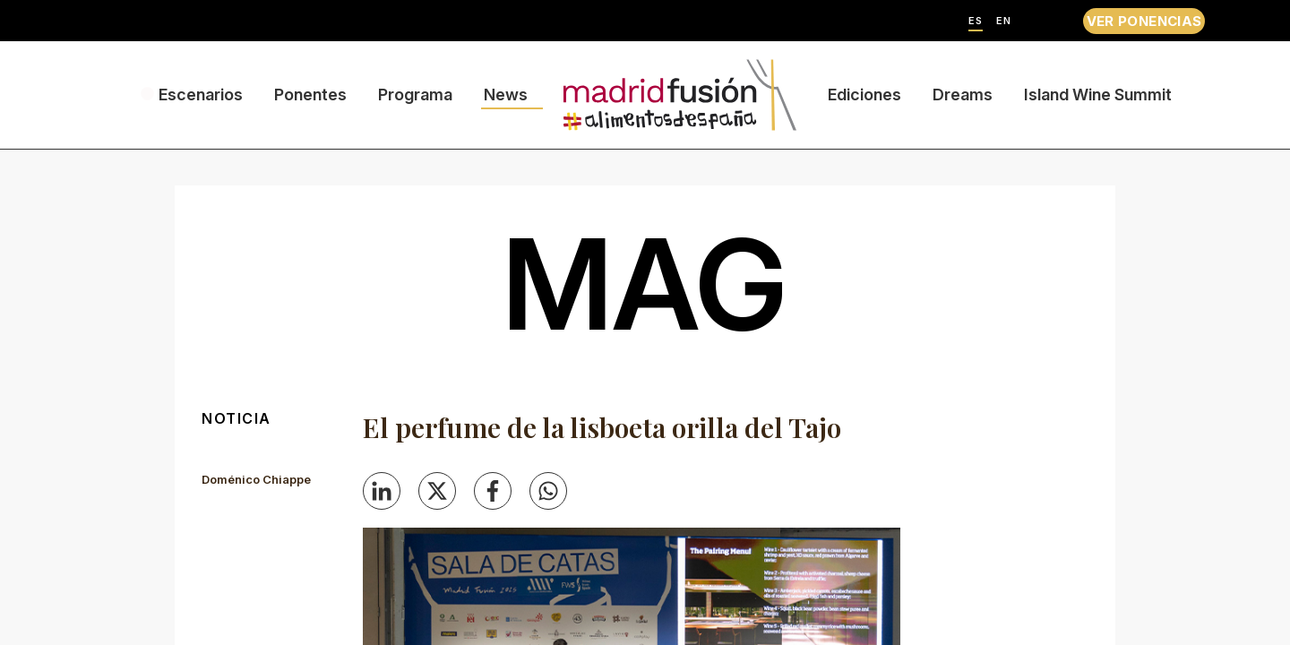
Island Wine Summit (1098, 94)
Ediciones (864, 94)
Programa (415, 94)
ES (975, 21)
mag (645, 284)
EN (1003, 21)
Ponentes (310, 94)
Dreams (963, 94)
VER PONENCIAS (1144, 21)
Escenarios (201, 94)
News (506, 94)
